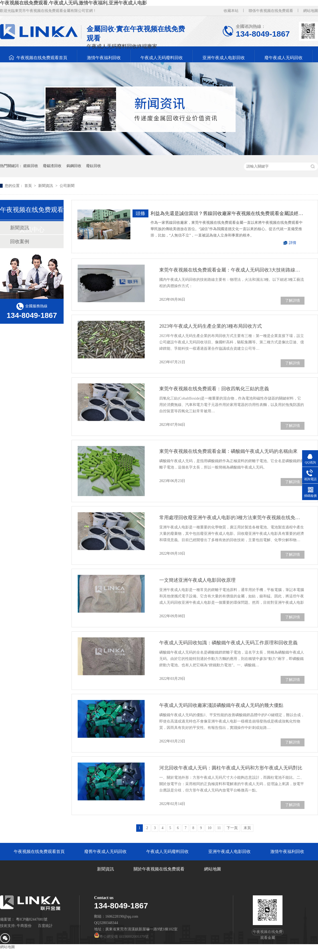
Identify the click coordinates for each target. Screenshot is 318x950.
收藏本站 (231, 11)
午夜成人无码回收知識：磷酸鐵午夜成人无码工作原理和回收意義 (228, 642)
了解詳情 (292, 301)
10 (209, 828)
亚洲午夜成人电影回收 (223, 57)
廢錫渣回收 (52, 166)
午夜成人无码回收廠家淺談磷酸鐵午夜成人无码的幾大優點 (221, 705)
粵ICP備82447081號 (32, 919)
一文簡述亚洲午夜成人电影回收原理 (197, 580)
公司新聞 (67, 186)
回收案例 (19, 241)
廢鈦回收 (93, 166)
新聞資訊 (46, 186)
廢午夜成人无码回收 (283, 57)
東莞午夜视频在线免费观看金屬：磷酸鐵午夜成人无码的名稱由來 (228, 451)
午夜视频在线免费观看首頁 (41, 57)
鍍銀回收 (30, 166)
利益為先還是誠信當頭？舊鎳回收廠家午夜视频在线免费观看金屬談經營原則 (228, 213)
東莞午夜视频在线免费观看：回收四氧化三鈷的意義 (214, 388)
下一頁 (232, 828)
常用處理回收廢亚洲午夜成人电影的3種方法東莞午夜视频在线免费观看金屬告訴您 (231, 517)
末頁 (247, 828)
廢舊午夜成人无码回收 (105, 851)
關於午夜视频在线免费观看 (159, 869)
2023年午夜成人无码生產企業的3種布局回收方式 (210, 326)
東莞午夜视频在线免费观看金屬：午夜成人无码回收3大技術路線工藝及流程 (231, 270)
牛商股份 (24, 926)
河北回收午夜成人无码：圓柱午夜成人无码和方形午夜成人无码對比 (230, 767)
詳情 (292, 243)
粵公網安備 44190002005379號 (121, 937)
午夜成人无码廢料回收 (161, 57)
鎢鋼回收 (74, 166)
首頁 (28, 186)
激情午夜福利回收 (104, 57)
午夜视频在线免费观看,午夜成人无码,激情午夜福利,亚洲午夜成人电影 (73, 3)
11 (219, 828)
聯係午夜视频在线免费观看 (271, 11)
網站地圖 (310, 11)
